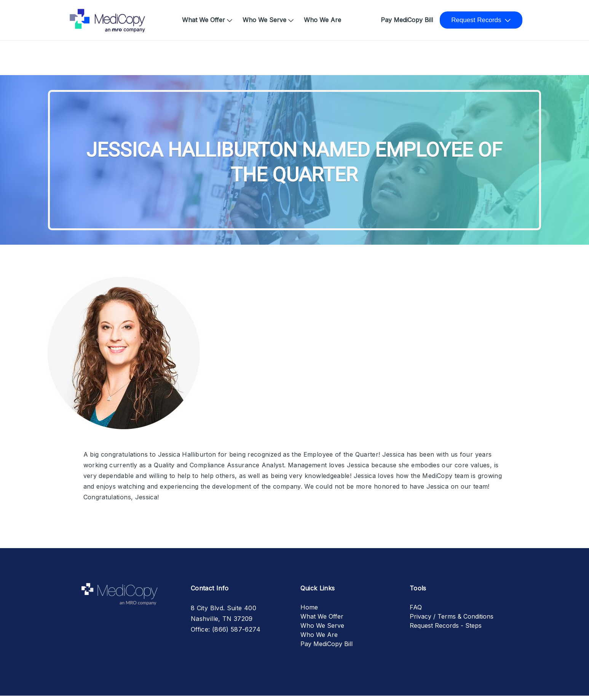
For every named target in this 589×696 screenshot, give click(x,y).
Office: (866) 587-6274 (225, 629)
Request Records (476, 20)
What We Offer (203, 20)
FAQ (416, 607)
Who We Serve (264, 20)
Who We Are (322, 20)
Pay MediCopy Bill (407, 20)
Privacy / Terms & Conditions (451, 616)
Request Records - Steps (446, 625)
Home (81, 16)
